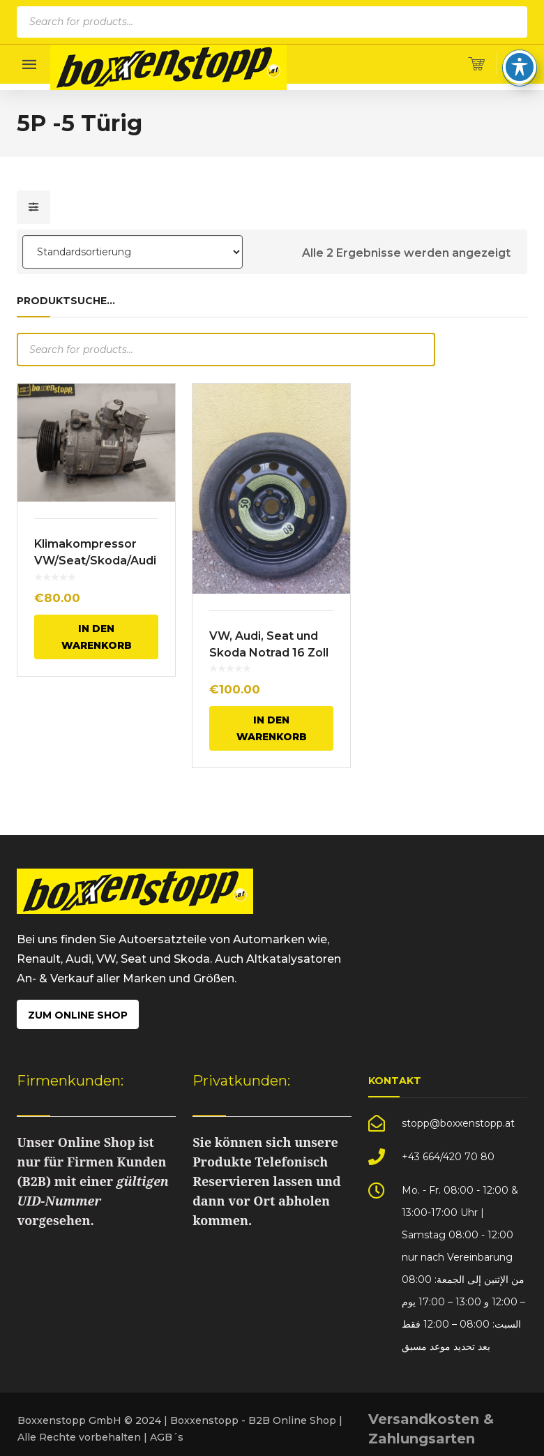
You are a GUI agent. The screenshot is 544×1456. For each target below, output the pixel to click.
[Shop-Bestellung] (132, 252)
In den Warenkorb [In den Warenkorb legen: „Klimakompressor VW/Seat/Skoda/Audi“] (96, 637)
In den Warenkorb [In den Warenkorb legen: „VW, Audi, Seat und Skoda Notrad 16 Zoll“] (271, 728)
